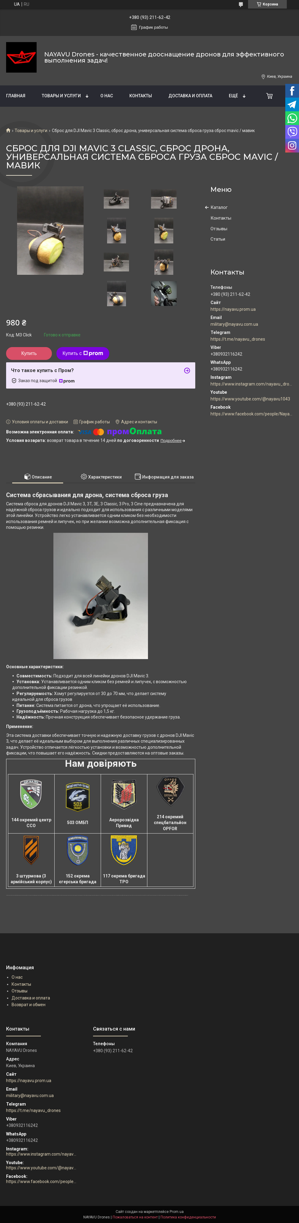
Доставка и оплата (190, 95)
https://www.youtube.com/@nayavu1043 (250, 398)
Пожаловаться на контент (135, 1217)
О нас (106, 95)
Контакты (140, 95)
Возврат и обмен (28, 1004)
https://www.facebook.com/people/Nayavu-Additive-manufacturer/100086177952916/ (252, 413)
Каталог (219, 207)
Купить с (83, 353)
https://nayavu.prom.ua (233, 309)
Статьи (218, 239)
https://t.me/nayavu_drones (238, 339)
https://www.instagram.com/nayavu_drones (252, 384)
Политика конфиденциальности (188, 1217)
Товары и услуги (61, 95)
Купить (29, 353)
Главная (15, 95)
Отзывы (219, 228)
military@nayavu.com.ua (234, 324)
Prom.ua (177, 1212)
